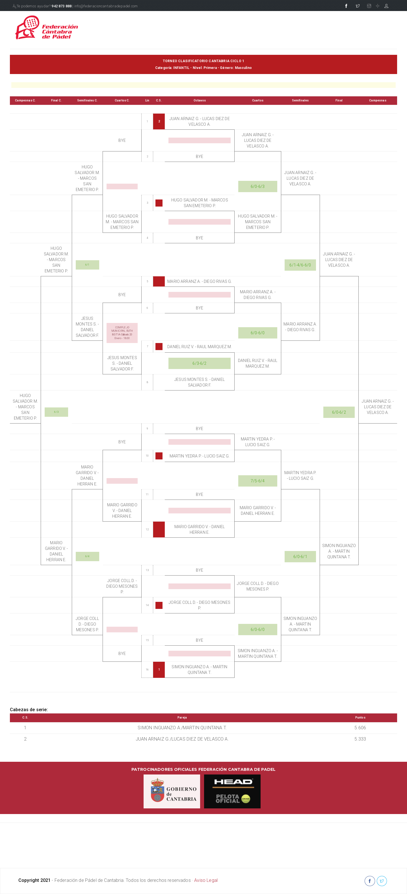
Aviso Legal (206, 880)
